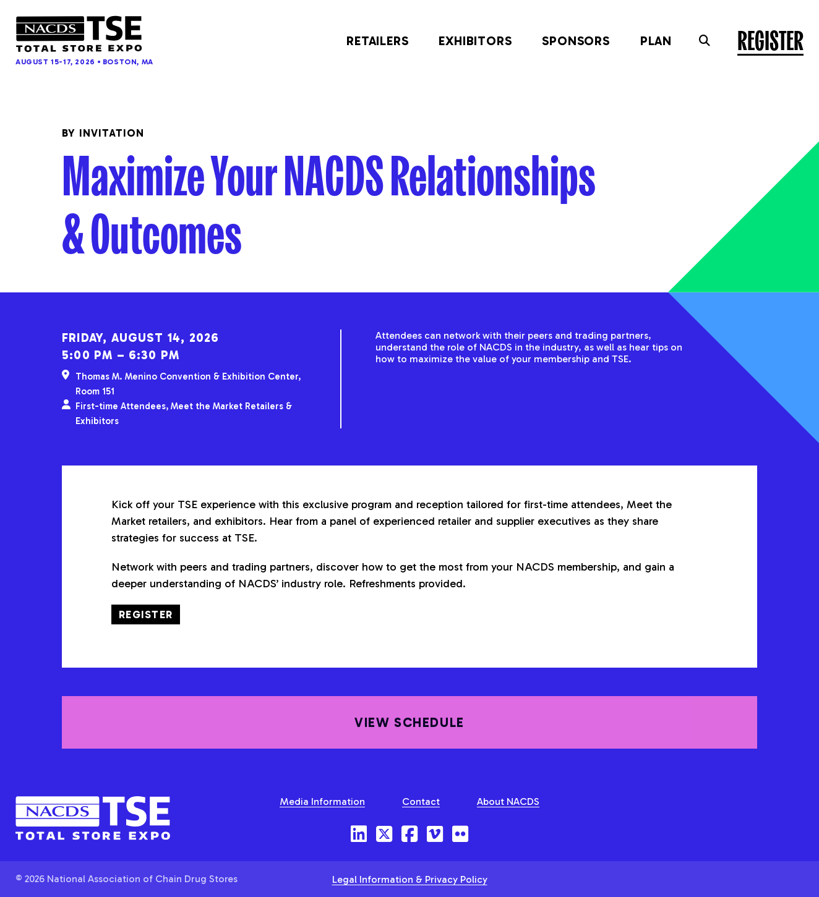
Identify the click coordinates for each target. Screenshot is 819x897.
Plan (656, 40)
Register (770, 39)
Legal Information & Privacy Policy (409, 879)
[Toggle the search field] (704, 41)
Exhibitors (475, 40)
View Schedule (409, 736)
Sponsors (575, 40)
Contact (421, 801)
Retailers (377, 40)
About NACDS (508, 801)
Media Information (322, 801)
